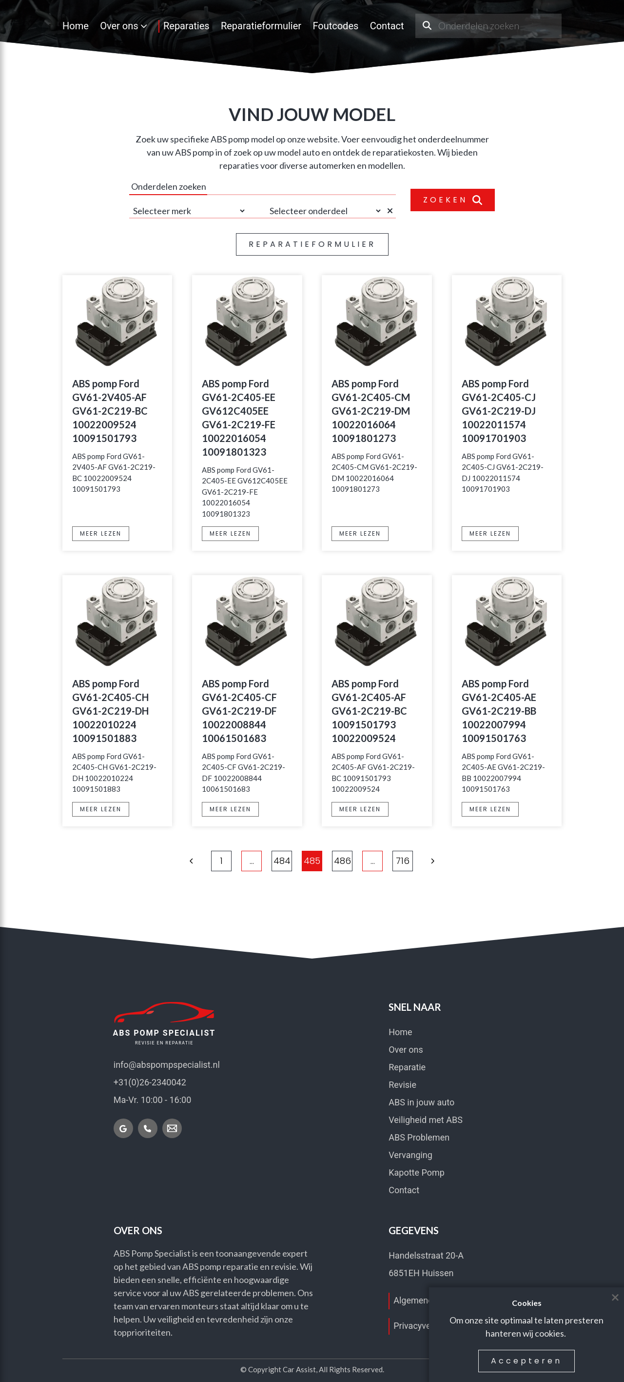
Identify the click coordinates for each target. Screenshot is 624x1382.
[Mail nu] (172, 1128)
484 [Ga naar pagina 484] (282, 861)
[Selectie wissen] (391, 211)
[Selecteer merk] (187, 211)
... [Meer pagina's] (252, 861)
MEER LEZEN (100, 533)
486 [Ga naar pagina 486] (342, 861)
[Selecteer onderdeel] (324, 211)
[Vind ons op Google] (123, 1128)
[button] (191, 861)
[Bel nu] (147, 1128)
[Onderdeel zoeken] (426, 26)
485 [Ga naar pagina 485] (312, 861)
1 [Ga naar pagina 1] (221, 861)
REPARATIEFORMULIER (312, 244)
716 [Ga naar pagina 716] (403, 861)
